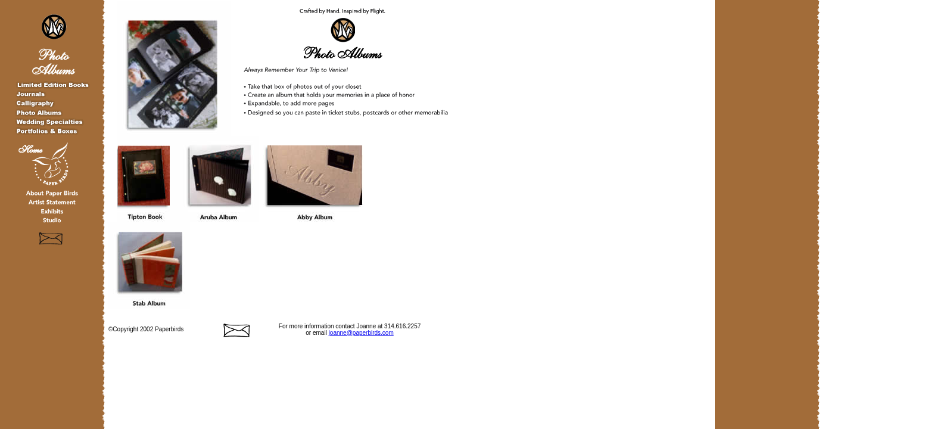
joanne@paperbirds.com (361, 332)
